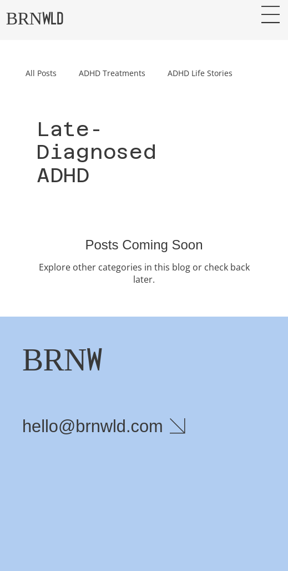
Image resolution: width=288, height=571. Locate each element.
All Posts (41, 73)
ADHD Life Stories (200, 73)
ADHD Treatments (112, 73)
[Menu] (270, 14)
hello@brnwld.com (92, 426)
